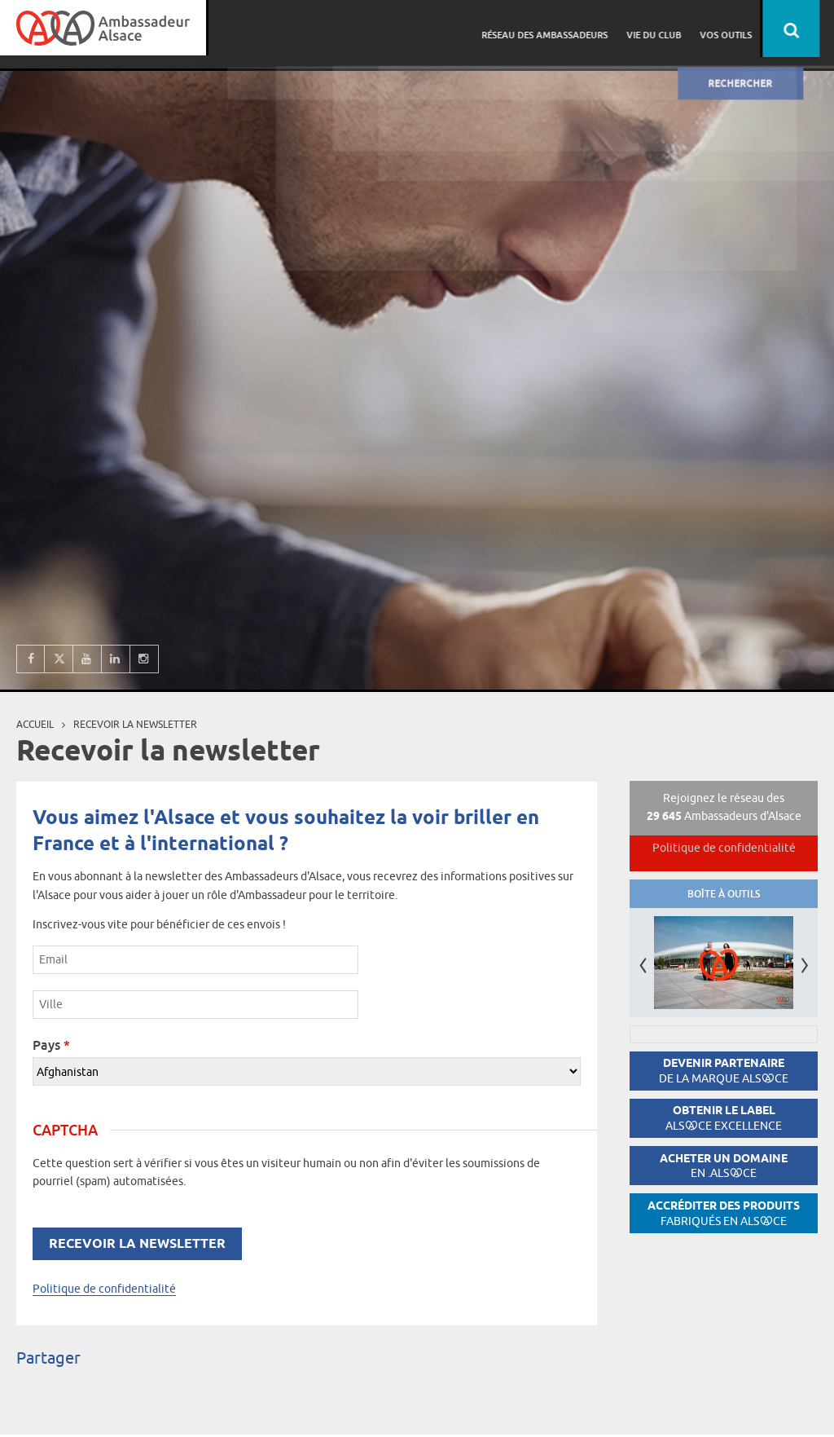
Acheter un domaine (724, 1166)
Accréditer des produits (723, 1213)
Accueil (35, 724)
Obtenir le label (723, 1118)
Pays (51, 1045)
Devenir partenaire (723, 1070)
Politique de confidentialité (104, 1288)
